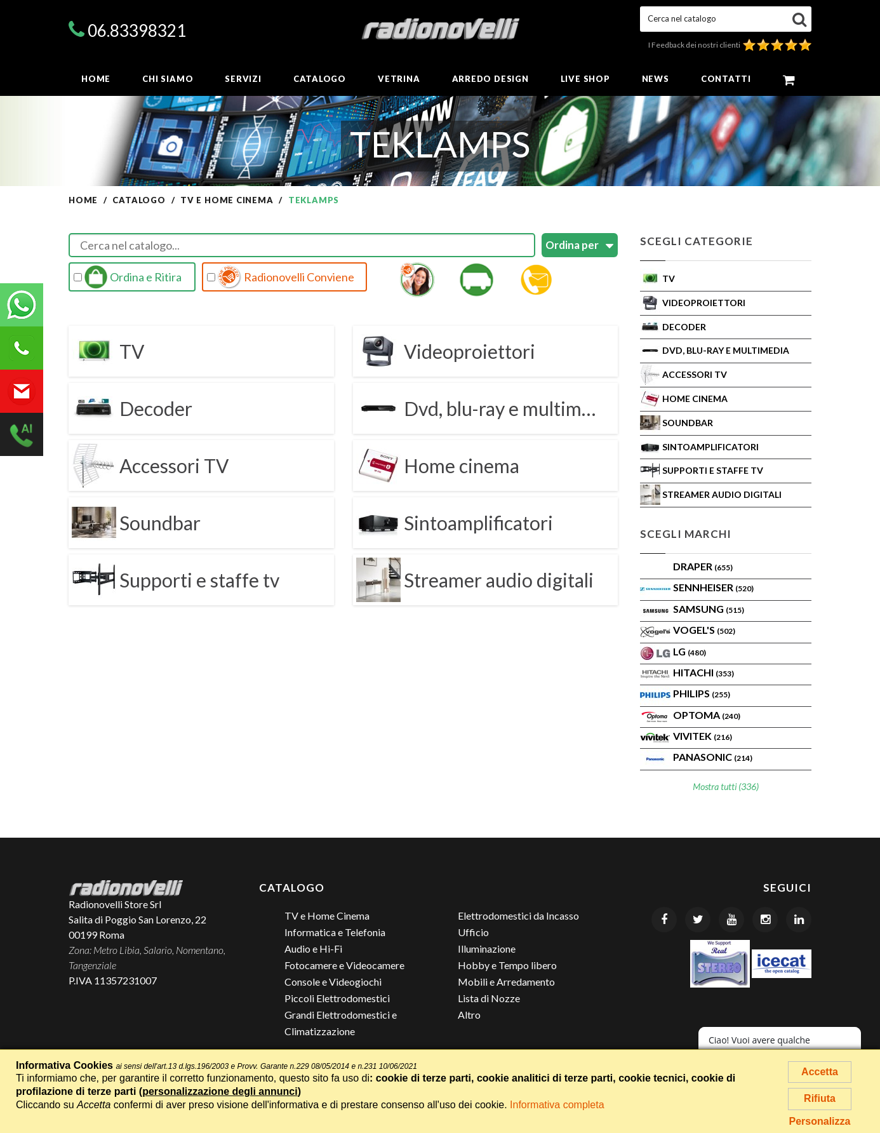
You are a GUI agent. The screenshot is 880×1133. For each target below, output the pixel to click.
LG (689, 651)
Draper (703, 566)
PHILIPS (701, 693)
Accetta (819, 1071)
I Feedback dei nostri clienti (729, 45)
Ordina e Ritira (128, 277)
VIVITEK (702, 736)
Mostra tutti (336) (726, 786)
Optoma (706, 715)
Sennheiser (713, 587)
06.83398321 (137, 30)
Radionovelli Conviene (280, 277)
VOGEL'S (704, 630)
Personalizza (820, 1121)
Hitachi (703, 672)
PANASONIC (712, 757)
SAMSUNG (708, 609)
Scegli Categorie (696, 241)
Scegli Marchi (685, 533)
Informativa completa (557, 1104)
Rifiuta (820, 1098)
